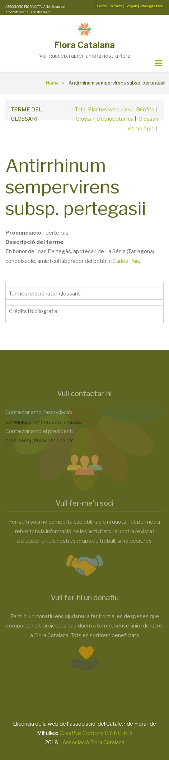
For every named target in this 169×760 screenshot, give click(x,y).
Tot (79, 109)
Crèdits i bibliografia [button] (33, 311)
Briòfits (145, 109)
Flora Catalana (84, 45)
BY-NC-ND (95, 733)
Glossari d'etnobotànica (104, 119)
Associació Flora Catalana (93, 742)
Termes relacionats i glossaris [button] (45, 293)
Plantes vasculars (109, 109)
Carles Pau (126, 261)
